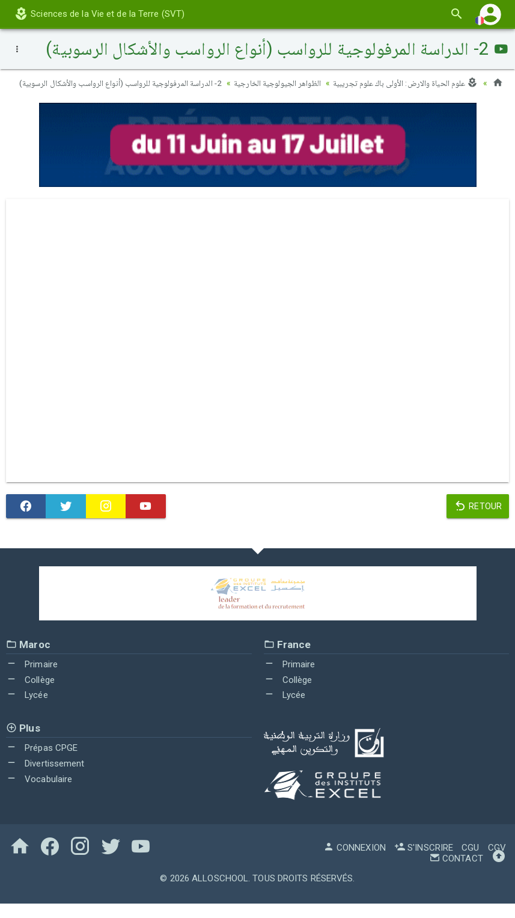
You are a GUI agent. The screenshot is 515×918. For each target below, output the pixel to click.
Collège (30, 693)
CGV (497, 862)
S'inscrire (423, 862)
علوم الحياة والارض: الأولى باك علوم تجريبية (403, 83)
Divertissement (45, 778)
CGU (470, 862)
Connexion (354, 862)
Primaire (32, 678)
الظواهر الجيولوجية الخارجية (272, 83)
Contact (456, 873)
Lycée (27, 709)
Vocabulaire (39, 793)
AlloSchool (220, 892)
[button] (490, 14)
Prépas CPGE (42, 762)
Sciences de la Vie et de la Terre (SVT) (99, 13)
